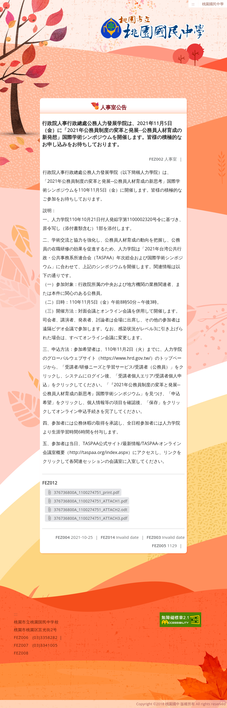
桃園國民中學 (213, 3)
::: (193, 3)
